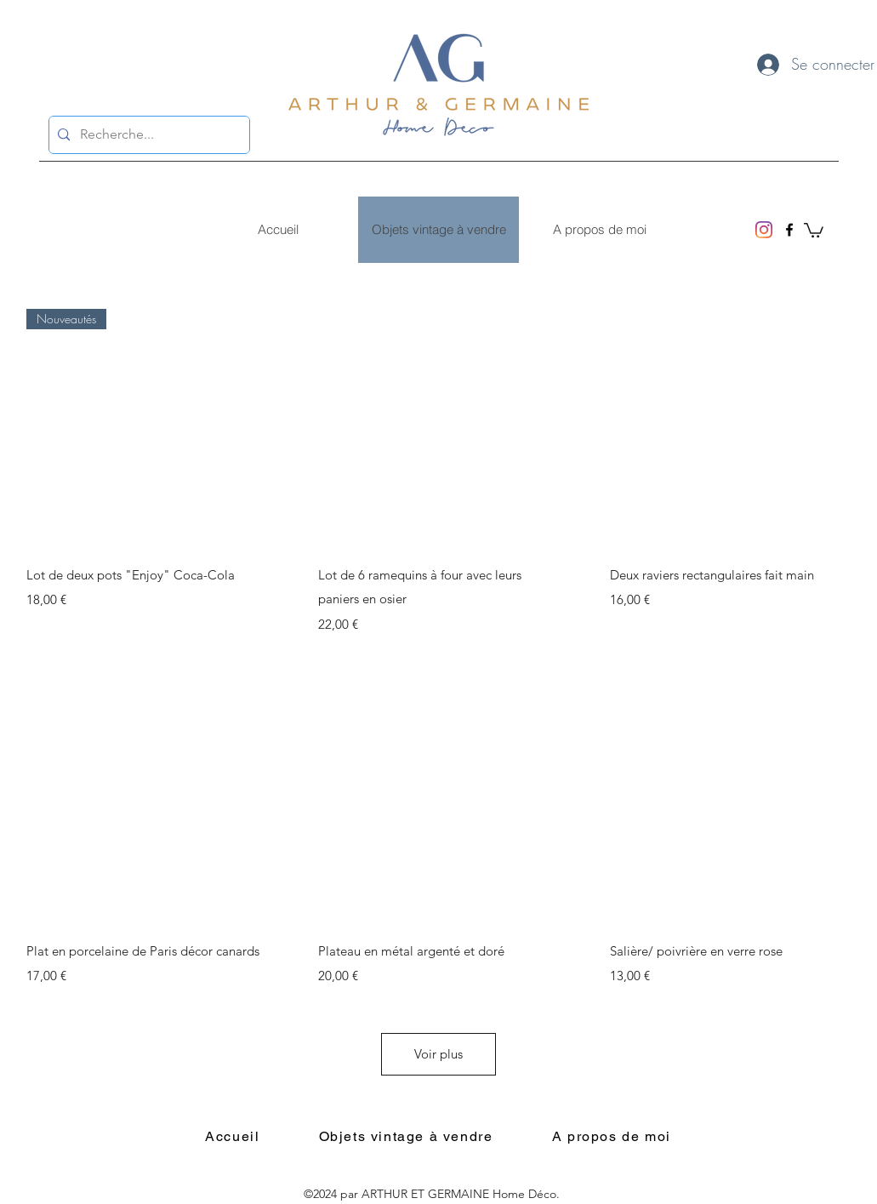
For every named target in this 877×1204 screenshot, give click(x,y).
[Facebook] (789, 229)
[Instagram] (763, 229)
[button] (813, 229)
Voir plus (438, 1054)
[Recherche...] (147, 135)
